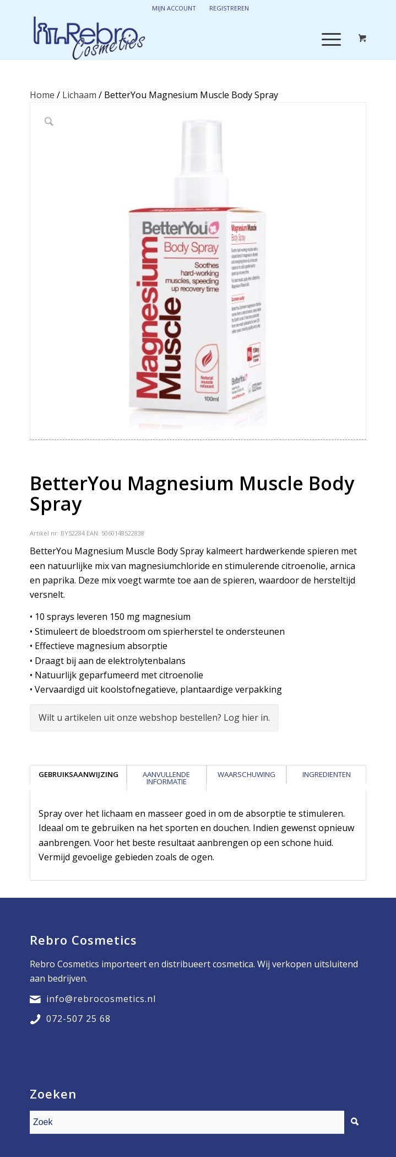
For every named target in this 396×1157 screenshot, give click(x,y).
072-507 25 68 (78, 1019)
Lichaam (79, 95)
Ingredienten (326, 774)
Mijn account (174, 8)
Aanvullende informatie (166, 777)
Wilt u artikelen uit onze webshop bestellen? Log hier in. (154, 717)
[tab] (78, 778)
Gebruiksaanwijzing (78, 774)
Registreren (229, 8)
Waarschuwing (246, 774)
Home (42, 95)
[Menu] (326, 38)
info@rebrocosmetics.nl (101, 999)
